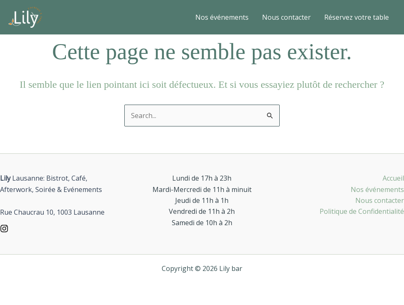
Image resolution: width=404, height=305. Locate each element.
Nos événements (222, 17)
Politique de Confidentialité (362, 211)
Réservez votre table (356, 17)
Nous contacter (286, 17)
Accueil (393, 178)
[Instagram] (4, 228)
